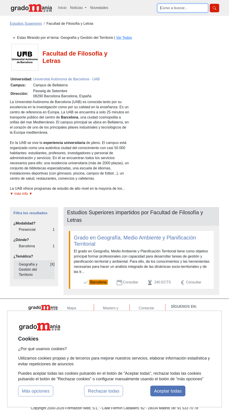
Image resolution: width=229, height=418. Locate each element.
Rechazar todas (103, 391)
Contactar (146, 308)
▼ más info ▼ (21, 193)
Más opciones (35, 391)
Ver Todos (124, 38)
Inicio (62, 8)
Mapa (71, 308)
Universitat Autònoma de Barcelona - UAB (66, 79)
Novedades (99, 8)
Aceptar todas (168, 391)
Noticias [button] (77, 8)
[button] (70, 193)
